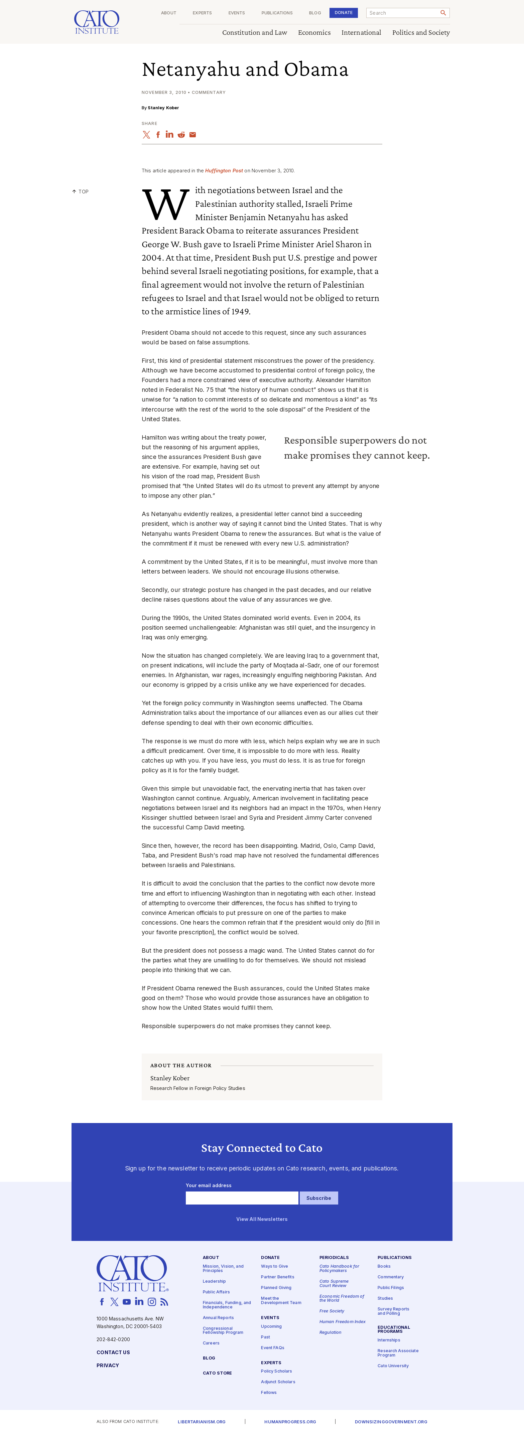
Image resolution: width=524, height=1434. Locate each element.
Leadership (214, 1281)
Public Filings (391, 1288)
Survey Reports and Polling (393, 1311)
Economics (314, 32)
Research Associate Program (398, 1353)
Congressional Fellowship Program (223, 1330)
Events (237, 13)
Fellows (269, 1393)
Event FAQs (272, 1348)
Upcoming (271, 1326)
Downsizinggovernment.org (391, 1422)
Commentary (391, 1277)
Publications (277, 13)
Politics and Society (421, 32)
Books (384, 1267)
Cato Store (217, 1373)
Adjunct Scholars (278, 1382)
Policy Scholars (276, 1372)
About (168, 13)
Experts (202, 13)
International (362, 32)
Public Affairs (216, 1292)
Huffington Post (224, 170)
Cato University (393, 1366)
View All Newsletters (262, 1219)
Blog (315, 13)
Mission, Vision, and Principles (223, 1269)
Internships (389, 1340)
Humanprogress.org (290, 1422)
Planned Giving (276, 1288)
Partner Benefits (277, 1277)
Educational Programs (394, 1329)
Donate (344, 12)
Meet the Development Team (281, 1301)
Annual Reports (218, 1318)
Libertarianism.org (202, 1422)
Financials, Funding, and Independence (227, 1305)
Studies (385, 1299)
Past (265, 1337)
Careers (211, 1343)
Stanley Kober (163, 107)
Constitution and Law (254, 32)
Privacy (108, 1365)
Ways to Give (274, 1267)
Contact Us (113, 1352)
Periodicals (334, 1258)
